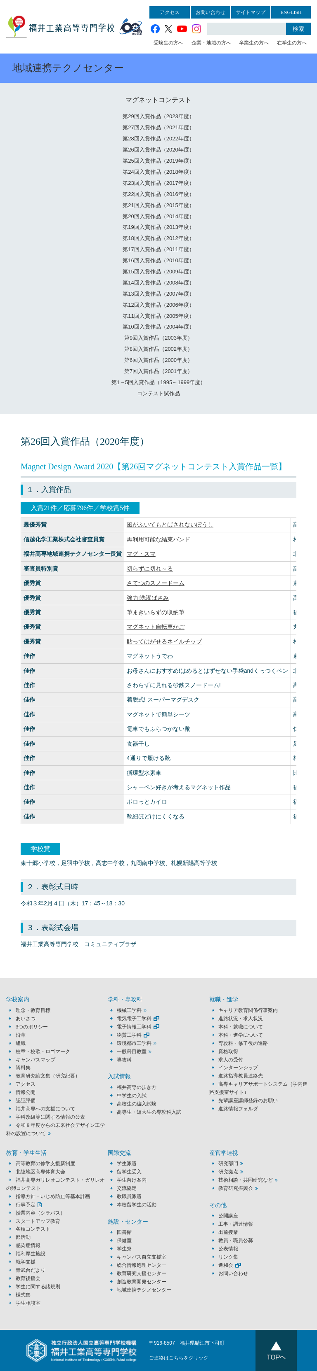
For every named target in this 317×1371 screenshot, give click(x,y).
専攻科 (124, 1060)
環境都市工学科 (134, 1043)
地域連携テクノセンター (144, 1290)
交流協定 (127, 1188)
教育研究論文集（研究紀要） (48, 1076)
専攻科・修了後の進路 (243, 1043)
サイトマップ (250, 12)
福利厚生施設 (30, 1254)
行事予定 (25, 1205)
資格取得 (228, 1051)
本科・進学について (240, 1035)
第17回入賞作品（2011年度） (158, 249)
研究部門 (228, 1163)
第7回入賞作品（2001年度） (158, 371)
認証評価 (25, 1100)
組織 (21, 1043)
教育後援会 (28, 1278)
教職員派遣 (129, 1196)
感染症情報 (28, 1245)
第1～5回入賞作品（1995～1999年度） (158, 382)
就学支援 (25, 1262)
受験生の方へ (168, 43)
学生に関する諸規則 (38, 1286)
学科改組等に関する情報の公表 (50, 1117)
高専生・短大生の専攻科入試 (149, 1112)
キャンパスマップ (35, 1060)
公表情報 (228, 1249)
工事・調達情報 (235, 1224)
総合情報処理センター (141, 1265)
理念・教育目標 (33, 1010)
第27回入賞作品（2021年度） (158, 127)
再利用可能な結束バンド (158, 539)
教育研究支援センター (141, 1273)
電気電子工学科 (134, 1018)
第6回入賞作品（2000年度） (158, 360)
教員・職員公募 (235, 1240)
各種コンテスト (33, 1229)
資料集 (23, 1067)
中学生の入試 (132, 1095)
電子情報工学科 (134, 1027)
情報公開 (25, 1092)
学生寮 (124, 1249)
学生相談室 (28, 1303)
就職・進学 (223, 999)
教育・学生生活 (26, 1153)
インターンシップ (238, 1067)
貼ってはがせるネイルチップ (164, 641)
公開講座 (230, 1216)
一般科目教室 (132, 1051)
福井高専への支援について (45, 1109)
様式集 (23, 1295)
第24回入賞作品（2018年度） (158, 172)
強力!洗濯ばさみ (148, 598)
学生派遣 (127, 1163)
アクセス (170, 12)
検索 (298, 29)
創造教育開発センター (141, 1282)
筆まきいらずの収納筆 (156, 612)
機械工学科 (129, 1010)
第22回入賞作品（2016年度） (158, 194)
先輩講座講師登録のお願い (248, 1100)
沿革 (21, 1035)
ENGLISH (290, 12)
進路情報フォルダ (238, 1109)
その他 (218, 1205)
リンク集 (228, 1257)
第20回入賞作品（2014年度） (158, 216)
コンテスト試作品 (158, 393)
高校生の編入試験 (136, 1104)
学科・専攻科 (125, 999)
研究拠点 (228, 1172)
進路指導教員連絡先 (240, 1076)
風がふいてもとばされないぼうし (170, 524)
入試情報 (119, 1076)
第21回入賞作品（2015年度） (158, 205)
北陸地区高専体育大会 (40, 1172)
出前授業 (228, 1232)
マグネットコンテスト (158, 99)
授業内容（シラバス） (40, 1213)
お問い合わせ (210, 12)
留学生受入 (129, 1172)
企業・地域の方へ (211, 43)
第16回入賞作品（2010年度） (158, 260)
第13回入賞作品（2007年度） (158, 294)
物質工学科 (129, 1035)
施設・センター (128, 1222)
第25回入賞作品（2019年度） (158, 161)
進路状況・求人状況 (240, 1018)
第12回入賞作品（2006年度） (158, 305)
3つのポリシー (32, 1027)
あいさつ (25, 1018)
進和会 (225, 1265)
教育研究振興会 (235, 1188)
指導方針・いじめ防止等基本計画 (53, 1196)
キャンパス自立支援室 (141, 1257)
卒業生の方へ (254, 43)
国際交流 (119, 1153)
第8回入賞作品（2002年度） (158, 349)
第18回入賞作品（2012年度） (158, 238)
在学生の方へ (292, 43)
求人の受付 (230, 1060)
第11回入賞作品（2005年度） (158, 316)
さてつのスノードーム (156, 583)
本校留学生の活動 (136, 1205)
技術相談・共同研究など (245, 1180)
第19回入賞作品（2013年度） (158, 227)
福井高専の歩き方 (136, 1087)
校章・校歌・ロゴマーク (43, 1051)
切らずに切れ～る (150, 568)
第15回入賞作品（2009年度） (158, 271)
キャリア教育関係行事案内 (248, 1010)
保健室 (124, 1240)
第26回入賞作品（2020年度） (158, 150)
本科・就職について (240, 1027)
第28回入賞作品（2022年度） (158, 138)
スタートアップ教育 (38, 1221)
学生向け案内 (132, 1180)
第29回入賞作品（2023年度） (158, 116)
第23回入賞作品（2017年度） (158, 183)
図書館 (124, 1232)
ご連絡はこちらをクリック (178, 1358)
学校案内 (17, 999)
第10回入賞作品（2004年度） (158, 327)
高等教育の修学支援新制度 (45, 1163)
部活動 (23, 1237)
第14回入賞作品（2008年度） (158, 283)
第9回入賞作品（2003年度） (158, 338)
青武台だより (30, 1270)
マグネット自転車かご (156, 626)
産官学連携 (223, 1153)
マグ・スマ (141, 553)
